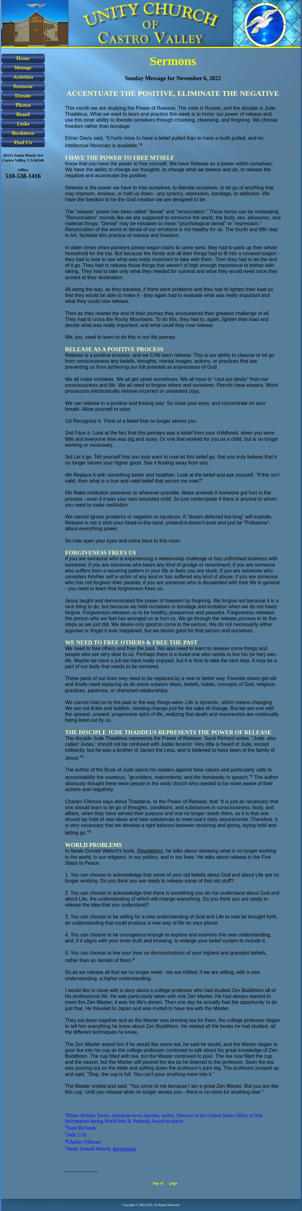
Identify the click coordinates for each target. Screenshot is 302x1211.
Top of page (165, 1183)
